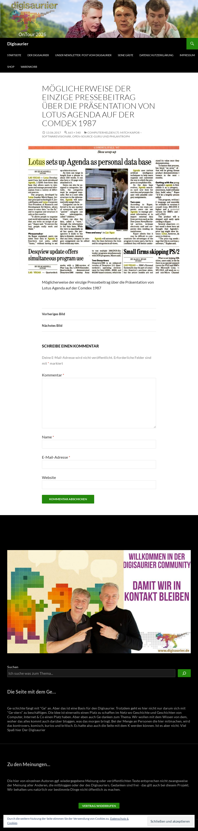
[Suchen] (184, 673)
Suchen (12, 667)
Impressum (187, 55)
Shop (10, 66)
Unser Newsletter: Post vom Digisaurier (83, 55)
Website (49, 477)
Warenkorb (29, 66)
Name (48, 437)
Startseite (14, 55)
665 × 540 (74, 132)
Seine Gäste (125, 55)
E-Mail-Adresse (56, 457)
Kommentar (53, 375)
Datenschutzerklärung (156, 55)
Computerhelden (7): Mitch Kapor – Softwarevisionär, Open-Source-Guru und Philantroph (92, 134)
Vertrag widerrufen (99, 806)
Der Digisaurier (38, 55)
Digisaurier (17, 43)
